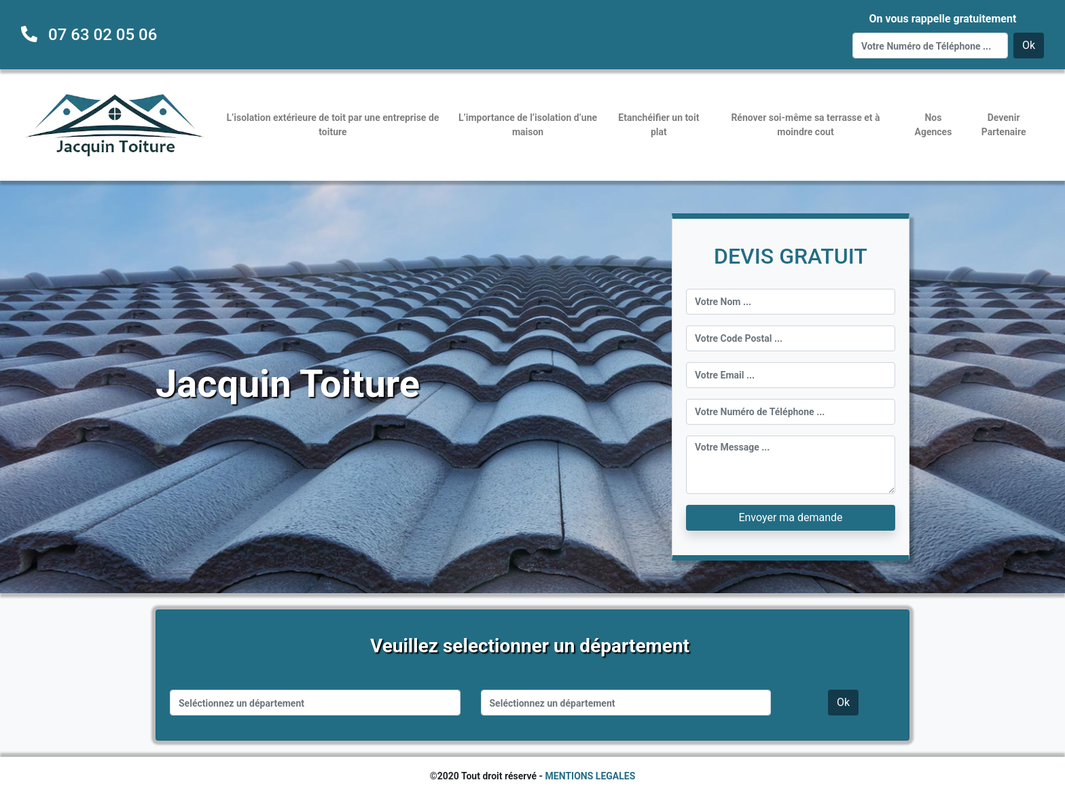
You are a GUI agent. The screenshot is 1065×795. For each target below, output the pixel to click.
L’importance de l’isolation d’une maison (527, 124)
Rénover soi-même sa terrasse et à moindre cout (805, 124)
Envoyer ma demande (790, 517)
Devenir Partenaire (1003, 124)
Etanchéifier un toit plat (658, 124)
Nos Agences (933, 124)
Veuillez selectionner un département (529, 646)
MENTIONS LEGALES (590, 776)
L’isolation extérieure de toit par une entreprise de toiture (333, 124)
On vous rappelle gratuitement (942, 18)
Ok (1028, 45)
